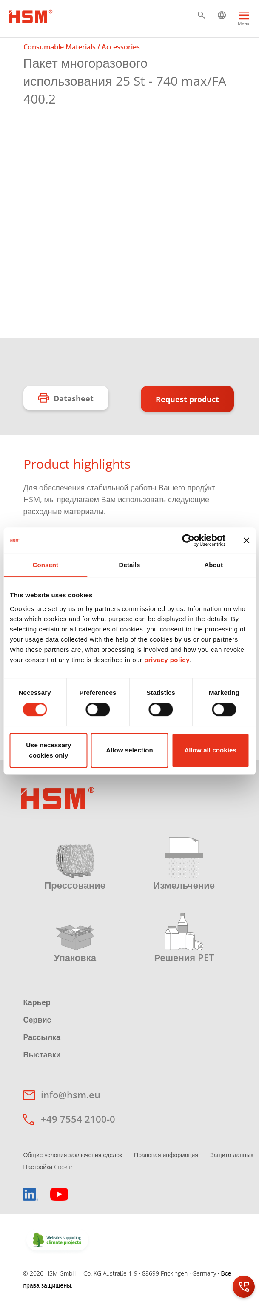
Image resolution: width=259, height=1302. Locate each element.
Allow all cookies (210, 750)
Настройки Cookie (47, 1167)
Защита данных (231, 1155)
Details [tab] (129, 564)
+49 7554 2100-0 (78, 1118)
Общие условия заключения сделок (72, 1155)
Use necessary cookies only (48, 750)
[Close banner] (246, 540)
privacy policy (167, 659)
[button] (201, 15)
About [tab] (213, 564)
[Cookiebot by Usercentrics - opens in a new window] (188, 540)
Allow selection (129, 750)
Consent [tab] (45, 564)
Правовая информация (166, 1155)
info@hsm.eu (70, 1094)
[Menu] (244, 20)
